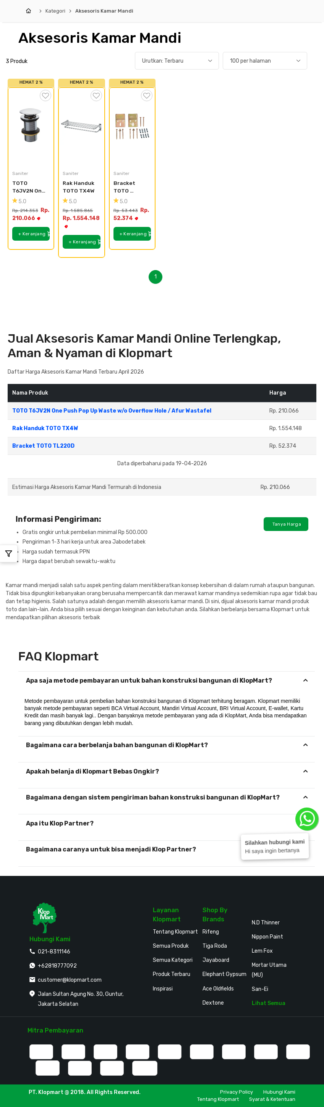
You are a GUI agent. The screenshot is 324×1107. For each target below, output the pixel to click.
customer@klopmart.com (70, 980)
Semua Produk (171, 946)
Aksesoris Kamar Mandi (104, 11)
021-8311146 (54, 951)
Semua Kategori (173, 960)
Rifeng (210, 932)
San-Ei (260, 989)
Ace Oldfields (218, 989)
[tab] (166, 680)
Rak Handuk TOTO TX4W (79, 187)
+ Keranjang (34, 234)
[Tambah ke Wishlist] (45, 95)
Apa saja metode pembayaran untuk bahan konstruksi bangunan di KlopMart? (149, 680)
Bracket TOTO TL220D (124, 187)
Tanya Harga (286, 524)
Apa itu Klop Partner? (60, 823)
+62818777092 (57, 966)
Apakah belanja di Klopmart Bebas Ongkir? (92, 771)
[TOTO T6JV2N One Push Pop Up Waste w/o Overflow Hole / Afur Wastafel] (30, 126)
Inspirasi (163, 989)
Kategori (55, 11)
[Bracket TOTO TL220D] (132, 126)
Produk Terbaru (171, 974)
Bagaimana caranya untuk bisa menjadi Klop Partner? (111, 849)
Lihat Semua (268, 1003)
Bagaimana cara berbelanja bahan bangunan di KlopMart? (117, 745)
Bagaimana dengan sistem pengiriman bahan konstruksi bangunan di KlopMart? (153, 797)
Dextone (213, 1003)
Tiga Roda (214, 946)
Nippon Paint (267, 937)
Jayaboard (215, 960)
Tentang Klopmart (175, 932)
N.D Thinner (266, 922)
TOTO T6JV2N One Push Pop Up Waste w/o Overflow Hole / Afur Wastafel (29, 187)
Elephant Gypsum (224, 974)
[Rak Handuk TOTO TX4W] (81, 126)
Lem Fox (262, 951)
